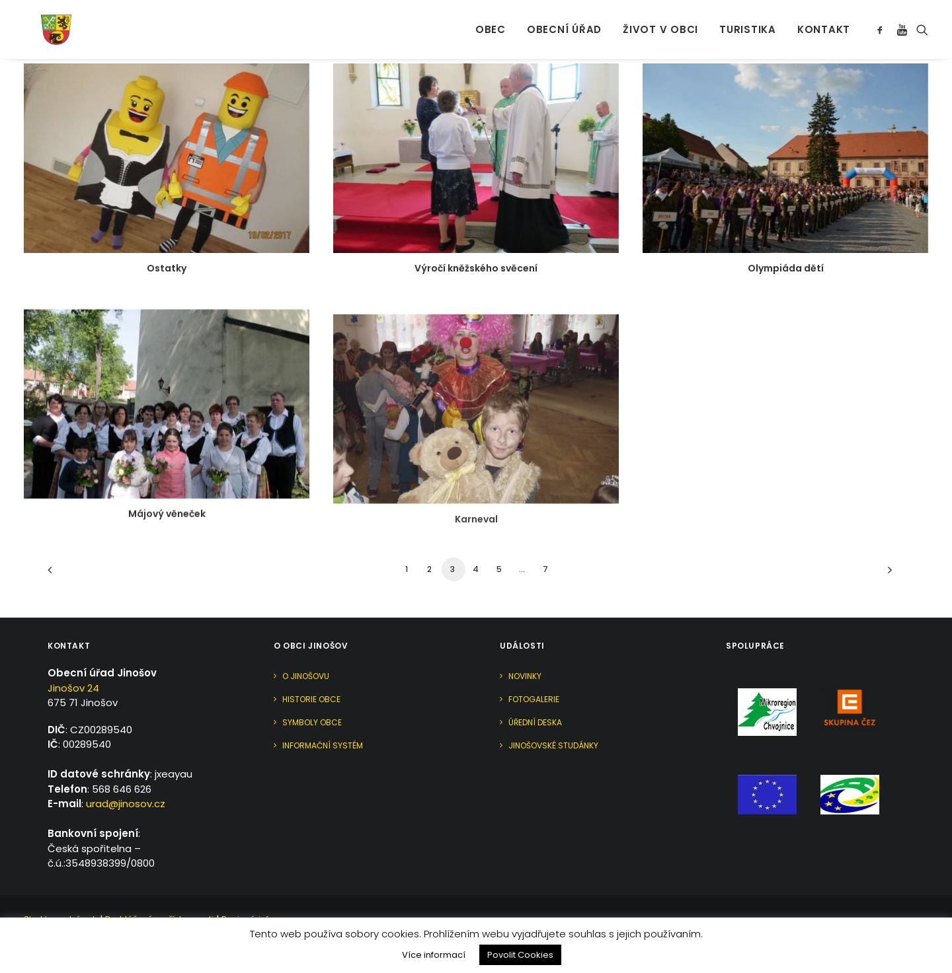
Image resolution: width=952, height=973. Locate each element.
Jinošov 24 (73, 688)
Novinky (524, 676)
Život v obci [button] (660, 20)
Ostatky (166, 268)
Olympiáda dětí (786, 269)
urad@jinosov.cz (125, 804)
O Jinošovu (305, 676)
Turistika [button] (747, 20)
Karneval (476, 569)
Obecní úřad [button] (564, 20)
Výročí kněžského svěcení (476, 268)
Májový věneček (167, 529)
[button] (882, 20)
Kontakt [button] (823, 20)
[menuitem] (490, 20)
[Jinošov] (40, 19)
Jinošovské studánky (553, 745)
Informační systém (322, 745)
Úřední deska (535, 722)
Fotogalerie (533, 699)
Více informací (433, 955)
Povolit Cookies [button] (520, 955)
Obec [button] (490, 20)
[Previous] (65, 574)
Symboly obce (312, 722)
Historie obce (311, 699)
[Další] (886, 574)
